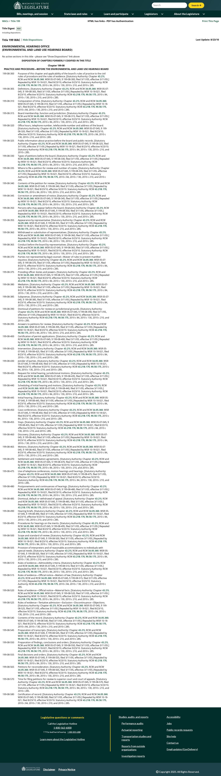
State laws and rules (75, 13)
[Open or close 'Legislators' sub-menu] (162, 14)
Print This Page (210, 21)
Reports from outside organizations (133, 748)
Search (196, 5)
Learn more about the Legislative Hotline (62, 739)
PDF (19, 28)
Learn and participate (116, 13)
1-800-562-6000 (62, 727)
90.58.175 (36, 85)
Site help (171, 736)
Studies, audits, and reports (133, 716)
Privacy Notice (66, 769)
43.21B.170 (24, 85)
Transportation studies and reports (136, 738)
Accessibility (173, 716)
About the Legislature (186, 13)
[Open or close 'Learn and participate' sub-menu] (133, 14)
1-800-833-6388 (74, 732)
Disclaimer (49, 769)
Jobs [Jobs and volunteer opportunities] (169, 723)
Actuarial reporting (131, 729)
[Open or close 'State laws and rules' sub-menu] (92, 14)
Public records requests (180, 729)
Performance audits (132, 723)
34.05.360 (39, 79)
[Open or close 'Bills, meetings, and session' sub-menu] (52, 14)
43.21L (101, 76)
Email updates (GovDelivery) (182, 749)
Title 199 (15, 21)
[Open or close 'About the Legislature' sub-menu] (204, 14)
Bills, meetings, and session (32, 13)
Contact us (173, 742)
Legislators (151, 13)
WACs (5, 21)
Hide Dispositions (32, 39)
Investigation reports (133, 756)
